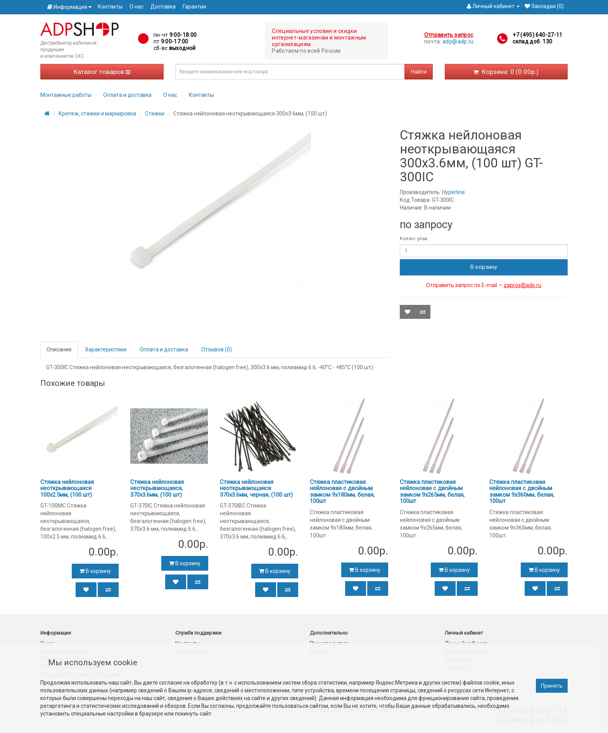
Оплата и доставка (127, 95)
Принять (552, 686)
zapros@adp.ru (522, 285)
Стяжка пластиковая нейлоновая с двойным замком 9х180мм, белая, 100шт (342, 491)
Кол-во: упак (413, 238)
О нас (136, 6)
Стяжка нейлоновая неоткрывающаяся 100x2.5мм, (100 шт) (67, 488)
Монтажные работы (66, 95)
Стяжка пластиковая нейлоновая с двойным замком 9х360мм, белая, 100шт (521, 491)
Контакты (110, 6)
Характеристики (105, 349)
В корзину (483, 266)
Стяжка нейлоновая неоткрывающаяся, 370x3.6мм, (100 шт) (157, 488)
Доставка (163, 6)
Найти (419, 72)
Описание (59, 349)
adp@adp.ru (458, 41)
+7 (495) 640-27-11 (537, 35)
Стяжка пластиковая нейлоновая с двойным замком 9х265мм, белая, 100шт (432, 491)
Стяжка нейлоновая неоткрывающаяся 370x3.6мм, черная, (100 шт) (256, 488)
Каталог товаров (102, 72)
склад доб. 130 (532, 41)
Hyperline (453, 192)
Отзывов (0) (216, 349)
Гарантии (194, 6)
